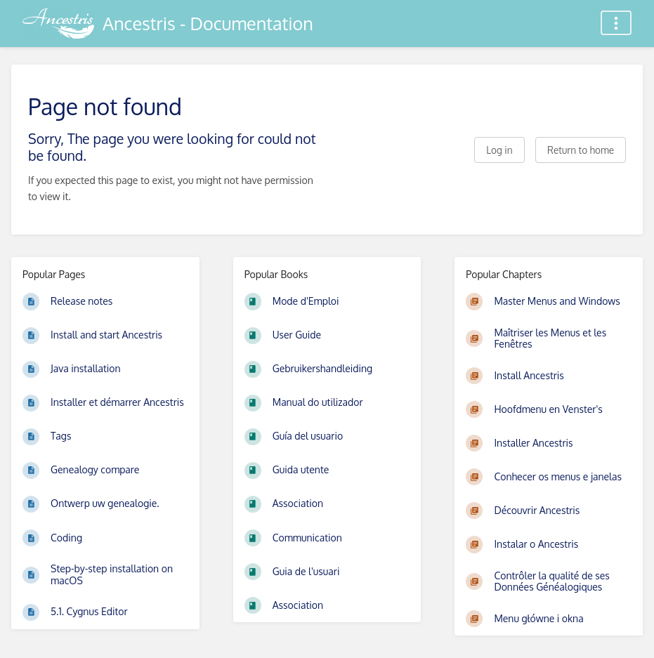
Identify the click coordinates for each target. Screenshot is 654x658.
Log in (499, 150)
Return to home (580, 150)
